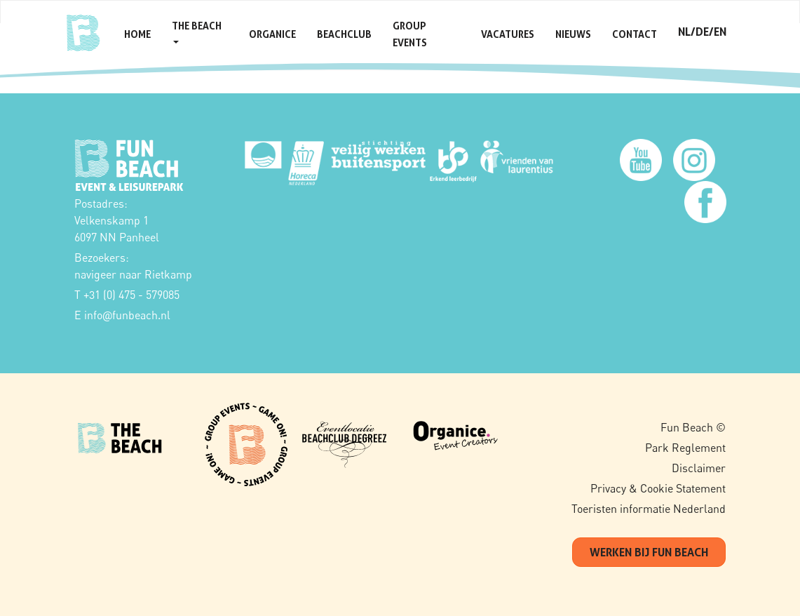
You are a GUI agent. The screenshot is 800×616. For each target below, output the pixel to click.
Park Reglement (685, 448)
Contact (634, 34)
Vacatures (507, 34)
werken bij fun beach (649, 552)
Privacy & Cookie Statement (658, 488)
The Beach (197, 31)
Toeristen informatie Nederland (648, 509)
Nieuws (573, 34)
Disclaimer (699, 468)
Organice (272, 34)
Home (137, 34)
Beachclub (344, 34)
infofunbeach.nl (127, 315)
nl (684, 32)
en (720, 32)
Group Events (410, 34)
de (702, 32)
